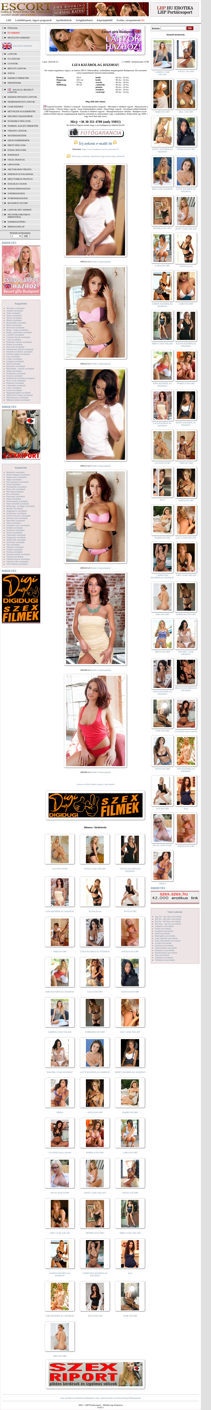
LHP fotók (14, 164)
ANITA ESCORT (95, 1112)
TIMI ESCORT (60, 951)
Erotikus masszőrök (20, 116)
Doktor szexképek (14, 344)
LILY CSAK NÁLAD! (130, 1032)
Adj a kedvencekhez (105, 1398)
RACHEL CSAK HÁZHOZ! (60, 1072)
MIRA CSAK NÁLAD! (130, 1233)
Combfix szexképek (15, 335)
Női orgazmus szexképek (17, 482)
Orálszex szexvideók (164, 945)
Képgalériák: (21, 303)
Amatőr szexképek (14, 310)
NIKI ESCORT (60, 1356)
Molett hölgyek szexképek (18, 474)
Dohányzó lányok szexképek (19, 342)
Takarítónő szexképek (16, 535)
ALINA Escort (95, 911)
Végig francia (16, 159)
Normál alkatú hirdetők (23, 126)
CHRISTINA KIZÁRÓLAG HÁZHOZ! (95, 1274)
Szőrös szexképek (14, 532)
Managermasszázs (19, 188)
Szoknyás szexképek (15, 530)
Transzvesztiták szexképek (18, 554)
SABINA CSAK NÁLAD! (60, 1032)
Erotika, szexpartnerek (128, 20)
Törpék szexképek (14, 549)
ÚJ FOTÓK (13, 63)
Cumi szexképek (13, 339)
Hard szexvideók (162, 933)
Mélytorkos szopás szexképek (19, 395)
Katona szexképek (14, 376)
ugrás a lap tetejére (106, 784)
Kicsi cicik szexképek (16, 380)
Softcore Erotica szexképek (18, 515)
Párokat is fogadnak (20, 174)
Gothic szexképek (14, 359)
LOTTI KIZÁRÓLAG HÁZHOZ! (95, 1072)
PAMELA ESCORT (95, 1152)
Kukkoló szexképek (15, 383)
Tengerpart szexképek (16, 537)
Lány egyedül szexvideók (166, 938)
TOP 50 (11, 73)
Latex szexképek (13, 388)
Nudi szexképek (13, 484)
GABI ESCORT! (186, 304)
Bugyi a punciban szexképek (19, 332)
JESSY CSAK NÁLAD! (95, 1192)
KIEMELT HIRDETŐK (18, 78)
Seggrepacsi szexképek (16, 511)
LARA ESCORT (130, 1152)
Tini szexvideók (162, 955)
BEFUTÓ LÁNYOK (17, 68)
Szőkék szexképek (14, 527)
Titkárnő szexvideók (164, 957)
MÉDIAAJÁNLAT (16, 226)
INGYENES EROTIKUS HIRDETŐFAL (19, 215)
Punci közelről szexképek (17, 503)
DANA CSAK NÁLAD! (95, 868)
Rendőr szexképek (14, 508)
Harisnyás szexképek (15, 366)
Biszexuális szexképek (16, 322)
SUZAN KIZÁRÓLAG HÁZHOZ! (130, 869)
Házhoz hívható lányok (22, 97)
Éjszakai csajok (17, 184)
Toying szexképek (14, 552)
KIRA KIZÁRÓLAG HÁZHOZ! (59, 991)
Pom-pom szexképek (15, 496)
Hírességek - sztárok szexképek (20, 368)
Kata (130, 1273)
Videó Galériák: (174, 912)
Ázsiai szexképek (14, 318)
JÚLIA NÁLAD (95, 1316)
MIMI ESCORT (162, 112)
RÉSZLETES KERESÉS (19, 37)
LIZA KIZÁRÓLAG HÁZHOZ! (60, 911)
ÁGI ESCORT (130, 911)
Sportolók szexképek (15, 520)
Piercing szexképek (14, 491)
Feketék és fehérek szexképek (19, 351)
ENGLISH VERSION (22, 46)
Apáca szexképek (14, 315)
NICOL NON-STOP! (60, 1192)
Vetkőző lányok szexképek (18, 559)
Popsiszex (13, 155)
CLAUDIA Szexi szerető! (60, 1152)
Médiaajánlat (135, 1398)
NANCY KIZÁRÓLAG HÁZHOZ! (162, 150)
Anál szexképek (13, 313)
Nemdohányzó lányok (21, 102)
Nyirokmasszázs (18, 198)
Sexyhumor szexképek (16, 513)
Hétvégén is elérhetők (22, 111)
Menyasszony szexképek (17, 397)
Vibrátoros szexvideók (165, 960)
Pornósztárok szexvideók (166, 952)
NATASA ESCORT (130, 951)
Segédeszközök (17, 135)
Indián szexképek (14, 371)
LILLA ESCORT (95, 991)
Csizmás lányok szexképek (18, 337)
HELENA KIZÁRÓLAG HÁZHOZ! (186, 689)
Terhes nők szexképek (16, 540)
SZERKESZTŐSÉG (17, 222)
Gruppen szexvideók (164, 931)
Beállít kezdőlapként (85, 1398)
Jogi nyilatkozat (67, 1398)
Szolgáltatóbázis (84, 20)
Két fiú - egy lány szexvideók (168, 919)
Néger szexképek (13, 479)
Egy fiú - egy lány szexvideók (168, 916)
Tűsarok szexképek (14, 556)
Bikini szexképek (14, 320)
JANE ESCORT (130, 1316)
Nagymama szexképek (16, 477)
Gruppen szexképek (15, 361)
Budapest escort (18, 203)
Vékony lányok (17, 130)
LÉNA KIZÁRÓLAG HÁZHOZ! (95, 951)
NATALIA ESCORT (130, 991)
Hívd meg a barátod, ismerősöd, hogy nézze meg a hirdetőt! (95, 156)
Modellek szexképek (15, 472)
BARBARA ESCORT (95, 1032)
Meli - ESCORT (186, 112)
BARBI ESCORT (130, 1112)
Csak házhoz (15, 106)
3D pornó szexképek (15, 308)
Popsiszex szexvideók (164, 950)
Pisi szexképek (12, 494)
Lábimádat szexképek (16, 385)
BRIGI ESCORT (162, 652)
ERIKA (60, 1112)
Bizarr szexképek (14, 325)
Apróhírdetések (64, 20)
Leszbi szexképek (14, 390)
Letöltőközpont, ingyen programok (33, 20)
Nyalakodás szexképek (16, 486)
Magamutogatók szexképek (18, 392)
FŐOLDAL (13, 28)
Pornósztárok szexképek (17, 501)
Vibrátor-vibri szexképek (17, 561)
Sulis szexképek (13, 523)
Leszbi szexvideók (163, 943)
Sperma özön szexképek (17, 518)
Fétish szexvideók (163, 928)
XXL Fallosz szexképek (17, 564)
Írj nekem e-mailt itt (95, 143)
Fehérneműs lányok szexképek (20, 349)
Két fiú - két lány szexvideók (167, 921)
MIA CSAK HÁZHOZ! (162, 189)
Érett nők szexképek (15, 347)
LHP (8, 20)
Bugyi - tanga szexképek (17, 330)
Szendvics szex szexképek (18, 525)
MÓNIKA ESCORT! (95, 1233)
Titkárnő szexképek (15, 547)
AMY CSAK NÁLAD (60, 1233)
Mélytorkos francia (20, 179)
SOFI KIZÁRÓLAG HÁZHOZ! (60, 1316)
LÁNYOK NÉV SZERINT (20, 209)
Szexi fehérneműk (19, 140)
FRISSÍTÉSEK (14, 83)
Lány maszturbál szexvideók (167, 940)
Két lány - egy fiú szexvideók (168, 924)
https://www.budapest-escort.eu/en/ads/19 (100, 149)
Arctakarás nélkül (20, 169)
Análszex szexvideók (164, 926)
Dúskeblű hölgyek (19, 121)
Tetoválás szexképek (15, 542)
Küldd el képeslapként (101, 261)
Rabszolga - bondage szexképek (20, 506)
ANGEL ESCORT (130, 1192)
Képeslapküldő (105, 20)
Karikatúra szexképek (16, 373)
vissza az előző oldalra (86, 784)
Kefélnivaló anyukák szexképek (20, 378)
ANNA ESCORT (162, 769)
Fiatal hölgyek (17, 150)
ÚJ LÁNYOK (14, 58)
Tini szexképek (13, 544)
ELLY (162, 500)
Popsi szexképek (13, 499)
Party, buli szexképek (15, 489)
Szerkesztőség (121, 1398)
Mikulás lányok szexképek (18, 400)
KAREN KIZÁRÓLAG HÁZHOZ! (59, 1274)
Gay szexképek (13, 356)
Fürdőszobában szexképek (18, 354)
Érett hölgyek (17, 145)
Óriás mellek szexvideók (166, 948)
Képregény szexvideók (165, 936)
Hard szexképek (13, 363)
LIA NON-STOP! (60, 868)
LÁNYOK (12, 54)
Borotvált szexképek (15, 327)
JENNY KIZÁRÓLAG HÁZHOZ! (130, 1072)
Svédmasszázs (16, 193)
